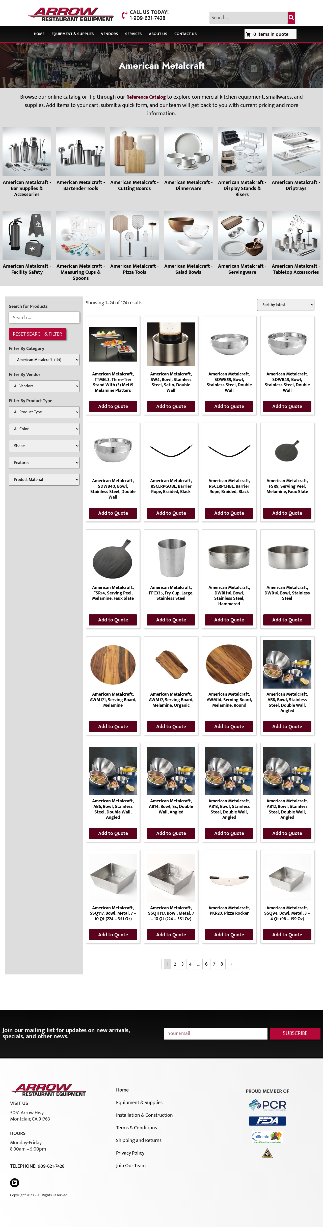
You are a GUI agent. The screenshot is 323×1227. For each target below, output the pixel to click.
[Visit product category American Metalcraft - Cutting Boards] (134, 160)
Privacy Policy (130, 1153)
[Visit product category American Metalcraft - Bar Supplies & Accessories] (27, 163)
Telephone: (24, 1166)
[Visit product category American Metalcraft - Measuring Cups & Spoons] (80, 247)
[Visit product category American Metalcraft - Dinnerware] (188, 160)
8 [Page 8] (222, 964)
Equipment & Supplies (72, 34)
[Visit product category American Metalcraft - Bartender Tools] (80, 160)
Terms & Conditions (136, 1128)
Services (133, 34)
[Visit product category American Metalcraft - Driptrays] (296, 160)
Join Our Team (131, 1165)
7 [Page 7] (214, 964)
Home (39, 34)
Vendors (109, 34)
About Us (158, 34)
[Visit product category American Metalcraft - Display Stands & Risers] (242, 163)
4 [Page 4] (190, 964)
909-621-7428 (51, 1166)
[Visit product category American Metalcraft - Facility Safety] (27, 244)
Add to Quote (113, 406)
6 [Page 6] (206, 964)
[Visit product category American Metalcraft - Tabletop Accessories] (296, 244)
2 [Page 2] (175, 964)
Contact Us (185, 34)
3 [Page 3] (182, 964)
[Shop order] (285, 305)
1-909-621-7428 (147, 18)
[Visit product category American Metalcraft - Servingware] (242, 244)
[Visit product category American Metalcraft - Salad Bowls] (188, 244)
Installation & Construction (144, 1115)
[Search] (291, 18)
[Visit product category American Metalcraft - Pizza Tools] (134, 244)
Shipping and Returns (139, 1140)
